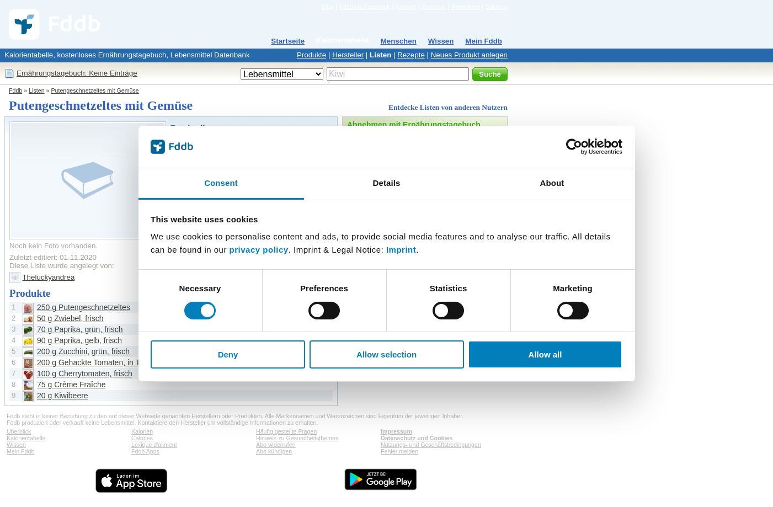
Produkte (311, 55)
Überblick (19, 431)
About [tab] (552, 183)
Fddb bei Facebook (364, 6)
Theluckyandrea (48, 277)
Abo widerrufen (276, 444)
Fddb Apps (145, 451)
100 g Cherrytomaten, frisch (84, 373)
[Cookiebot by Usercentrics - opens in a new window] (574, 146)
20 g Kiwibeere (62, 395)
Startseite (288, 41)
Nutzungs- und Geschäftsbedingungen (431, 444)
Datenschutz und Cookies (416, 438)
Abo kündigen (274, 451)
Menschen (399, 41)
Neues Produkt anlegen (469, 55)
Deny (228, 354)
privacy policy (259, 249)
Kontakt (405, 6)
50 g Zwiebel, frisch (70, 318)
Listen (380, 55)
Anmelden (465, 6)
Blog (327, 6)
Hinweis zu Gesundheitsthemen (297, 438)
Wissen (441, 41)
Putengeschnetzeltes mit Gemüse (94, 90)
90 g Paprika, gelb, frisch (79, 340)
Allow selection (386, 354)
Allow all (545, 354)
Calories (142, 438)
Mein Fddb (483, 41)
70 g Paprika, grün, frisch (80, 329)
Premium (433, 6)
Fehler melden (399, 451)
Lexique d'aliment (154, 444)
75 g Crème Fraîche (71, 384)
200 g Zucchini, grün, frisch (83, 351)
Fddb (15, 90)
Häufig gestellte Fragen (286, 431)
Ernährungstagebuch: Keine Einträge (77, 73)
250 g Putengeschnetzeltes (83, 307)
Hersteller (348, 55)
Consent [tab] (221, 183)
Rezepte (411, 55)
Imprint (401, 249)
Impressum (396, 431)
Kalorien (142, 431)
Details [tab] (387, 183)
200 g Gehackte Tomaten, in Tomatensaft (107, 362)
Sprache (497, 6)
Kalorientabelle (342, 40)
